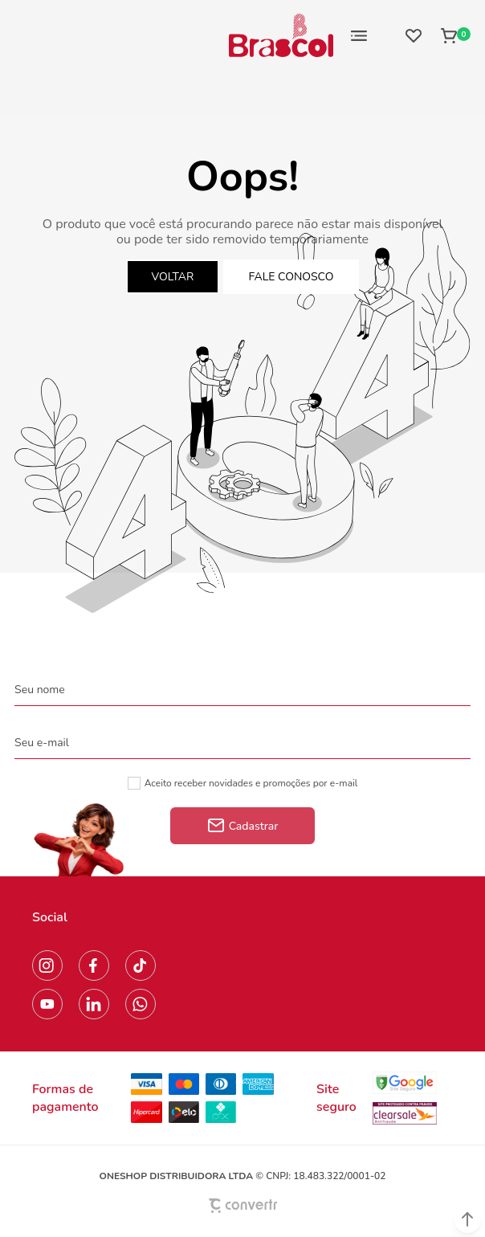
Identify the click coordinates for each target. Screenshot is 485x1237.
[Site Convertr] (242, 1205)
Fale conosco (291, 276)
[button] (467, 1219)
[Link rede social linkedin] (94, 1004)
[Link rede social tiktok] (140, 965)
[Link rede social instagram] (47, 965)
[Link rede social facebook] (94, 965)
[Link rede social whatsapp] (140, 1004)
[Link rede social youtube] (47, 1004)
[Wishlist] (414, 35)
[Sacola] (451, 35)
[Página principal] (281, 35)
